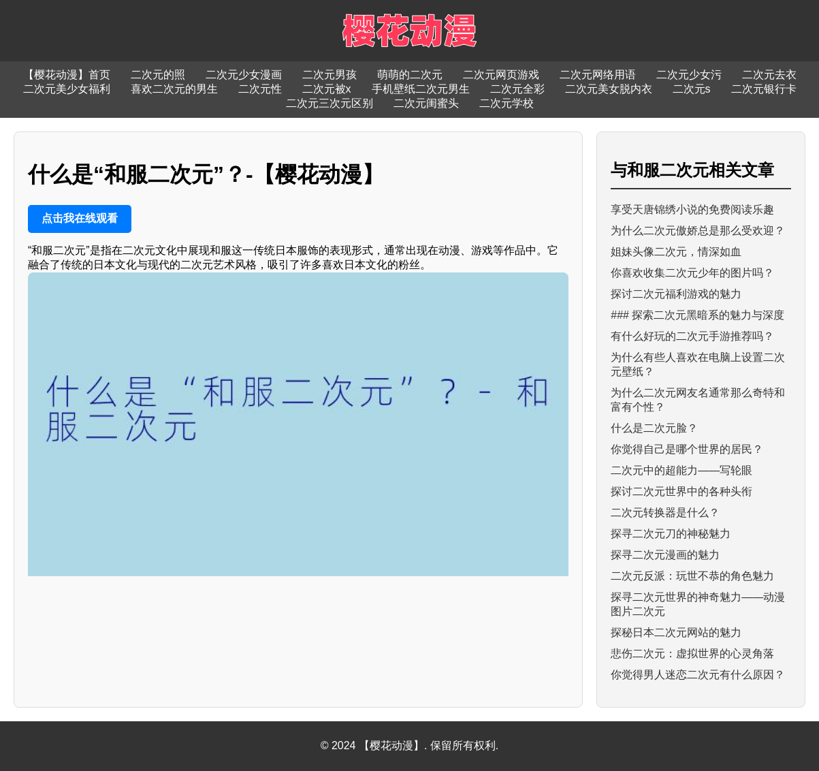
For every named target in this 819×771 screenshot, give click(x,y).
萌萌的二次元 (410, 74)
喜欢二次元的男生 (174, 89)
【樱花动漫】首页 (66, 74)
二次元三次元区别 (329, 103)
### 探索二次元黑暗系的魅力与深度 (697, 315)
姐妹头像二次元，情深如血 (676, 251)
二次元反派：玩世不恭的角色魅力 (692, 576)
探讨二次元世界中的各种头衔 (681, 491)
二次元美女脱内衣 (608, 89)
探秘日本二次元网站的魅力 (676, 632)
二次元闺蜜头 (426, 103)
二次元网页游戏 (501, 74)
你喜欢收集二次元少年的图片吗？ (692, 273)
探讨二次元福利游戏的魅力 (676, 294)
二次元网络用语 (598, 74)
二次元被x (326, 89)
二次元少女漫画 (244, 74)
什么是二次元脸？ (654, 428)
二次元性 (260, 89)
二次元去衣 (769, 74)
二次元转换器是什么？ (665, 512)
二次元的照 (158, 74)
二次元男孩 (329, 74)
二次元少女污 (689, 74)
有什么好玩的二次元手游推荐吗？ (692, 336)
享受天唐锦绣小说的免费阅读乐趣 (692, 209)
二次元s (692, 89)
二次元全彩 (517, 89)
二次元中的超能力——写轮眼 (681, 470)
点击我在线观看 (80, 218)
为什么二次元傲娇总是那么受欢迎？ (698, 230)
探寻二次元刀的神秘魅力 (670, 533)
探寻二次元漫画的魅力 (665, 555)
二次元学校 (506, 103)
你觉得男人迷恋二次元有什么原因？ (698, 674)
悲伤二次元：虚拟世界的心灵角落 (692, 653)
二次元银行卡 (764, 89)
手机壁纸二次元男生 (421, 89)
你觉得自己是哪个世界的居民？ (687, 449)
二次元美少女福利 (66, 89)
